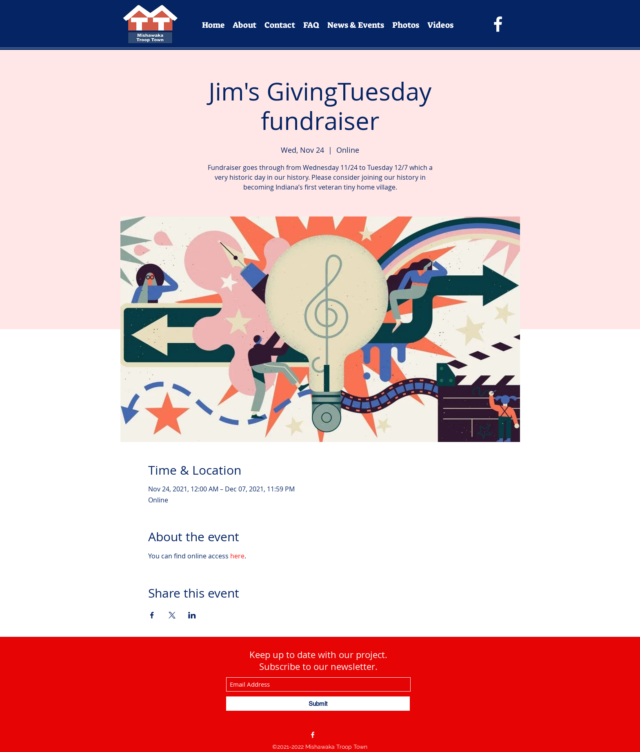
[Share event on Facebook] (152, 615)
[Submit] (318, 703)
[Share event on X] (172, 615)
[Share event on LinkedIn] (192, 615)
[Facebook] (498, 24)
